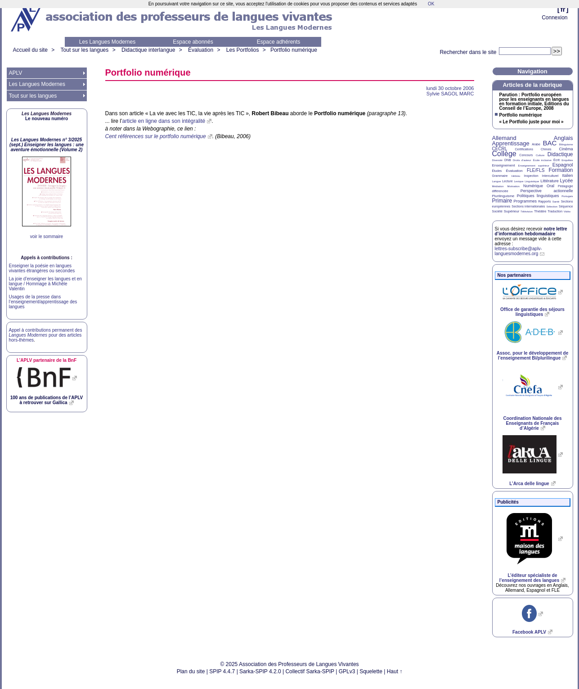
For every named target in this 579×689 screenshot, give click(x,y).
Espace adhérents (279, 42)
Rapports (544, 201)
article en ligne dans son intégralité (164, 121)
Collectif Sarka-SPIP (309, 671)
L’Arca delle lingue (529, 483)
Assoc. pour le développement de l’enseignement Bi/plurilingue (532, 355)
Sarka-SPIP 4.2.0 (260, 671)
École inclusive (542, 160)
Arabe (536, 144)
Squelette (370, 671)
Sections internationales (528, 206)
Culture (540, 155)
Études (497, 170)
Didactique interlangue (148, 50)
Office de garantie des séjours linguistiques (532, 312)
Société (497, 211)
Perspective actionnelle (547, 191)
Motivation (513, 186)
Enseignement (503, 165)
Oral (550, 186)
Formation (561, 170)
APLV (15, 73)
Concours (526, 155)
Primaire (502, 201)
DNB (507, 160)
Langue (496, 181)
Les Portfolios (242, 50)
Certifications (524, 149)
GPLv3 (347, 671)
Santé (556, 201)
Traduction (555, 211)
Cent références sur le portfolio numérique (155, 136)
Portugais (567, 196)
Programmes (525, 201)
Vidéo (567, 211)
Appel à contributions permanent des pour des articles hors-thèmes (45, 335)
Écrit (556, 160)
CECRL (499, 148)
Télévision (527, 211)
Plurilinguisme (503, 196)
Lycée (566, 180)
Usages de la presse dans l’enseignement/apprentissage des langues (43, 301)
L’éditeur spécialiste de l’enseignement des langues (529, 578)
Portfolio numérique (293, 50)
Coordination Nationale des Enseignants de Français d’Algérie (532, 423)
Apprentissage (511, 143)
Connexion (554, 17)
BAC (550, 143)
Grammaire (500, 175)
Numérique (533, 186)
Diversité (497, 160)
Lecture (507, 181)
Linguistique (532, 181)
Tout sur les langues (85, 50)
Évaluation (200, 50)
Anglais (563, 138)
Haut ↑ (395, 671)
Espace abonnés (193, 42)
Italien (567, 175)
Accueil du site (30, 50)
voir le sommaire (46, 236)
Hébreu (516, 176)
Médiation (498, 186)
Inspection (531, 175)
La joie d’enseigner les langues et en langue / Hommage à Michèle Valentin (45, 283)
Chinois (546, 149)
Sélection (551, 206)
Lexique (519, 181)
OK (431, 3)
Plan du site (191, 671)
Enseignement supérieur (533, 165)
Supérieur (512, 211)
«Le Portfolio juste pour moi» (531, 122)
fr (563, 9)
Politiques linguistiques (538, 196)
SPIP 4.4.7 (222, 671)
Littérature (549, 181)
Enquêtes (567, 160)
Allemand (504, 138)
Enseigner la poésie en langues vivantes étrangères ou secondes (42, 268)
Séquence (566, 206)
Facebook (529, 632)
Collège (504, 154)
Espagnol (562, 164)
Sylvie (450, 93)
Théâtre (540, 211)
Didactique (560, 154)
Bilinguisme (566, 144)
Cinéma (566, 149)
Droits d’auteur (522, 160)
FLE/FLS (535, 170)
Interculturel (550, 175)
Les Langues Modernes (107, 42)
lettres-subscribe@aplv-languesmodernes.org (518, 251)
